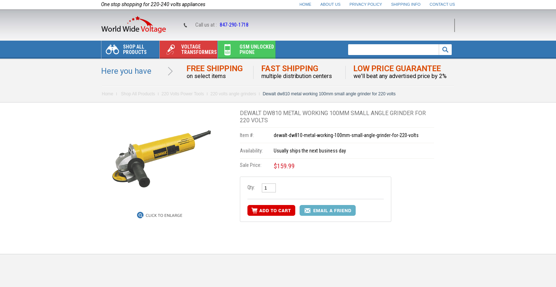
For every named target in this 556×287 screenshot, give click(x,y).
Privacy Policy (366, 4)
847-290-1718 (234, 25)
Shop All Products (124, 51)
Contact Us (442, 4)
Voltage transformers (188, 51)
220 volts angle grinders (233, 93)
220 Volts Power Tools (182, 93)
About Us (330, 4)
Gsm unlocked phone (246, 51)
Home (305, 4)
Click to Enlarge (164, 215)
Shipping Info (406, 4)
